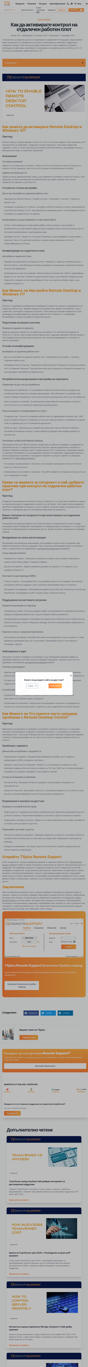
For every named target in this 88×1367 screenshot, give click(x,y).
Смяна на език (55, 686)
